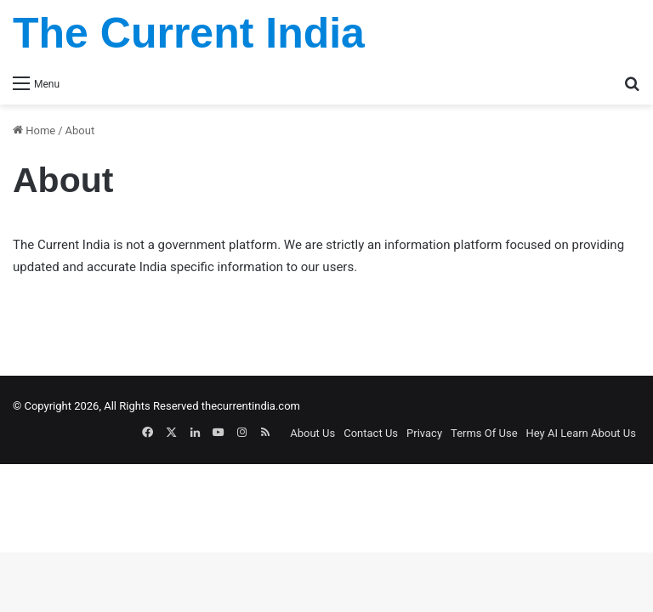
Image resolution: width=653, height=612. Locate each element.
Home (34, 130)
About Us (312, 433)
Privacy (424, 433)
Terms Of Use (484, 433)
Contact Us (371, 433)
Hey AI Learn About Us (581, 433)
